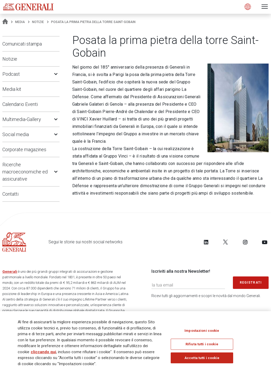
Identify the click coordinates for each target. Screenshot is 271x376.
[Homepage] (5, 22)
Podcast (11, 74)
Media (20, 22)
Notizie (38, 22)
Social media (15, 134)
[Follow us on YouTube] (265, 242)
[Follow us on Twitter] (225, 242)
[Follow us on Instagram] (245, 242)
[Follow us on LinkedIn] (206, 242)
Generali (9, 272)
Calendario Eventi (20, 104)
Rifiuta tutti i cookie (202, 346)
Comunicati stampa (22, 44)
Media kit (11, 89)
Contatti (10, 194)
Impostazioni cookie (201, 332)
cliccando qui (43, 353)
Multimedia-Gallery (21, 119)
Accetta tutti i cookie (201, 360)
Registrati (251, 282)
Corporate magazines (24, 149)
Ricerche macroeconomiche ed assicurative (25, 172)
